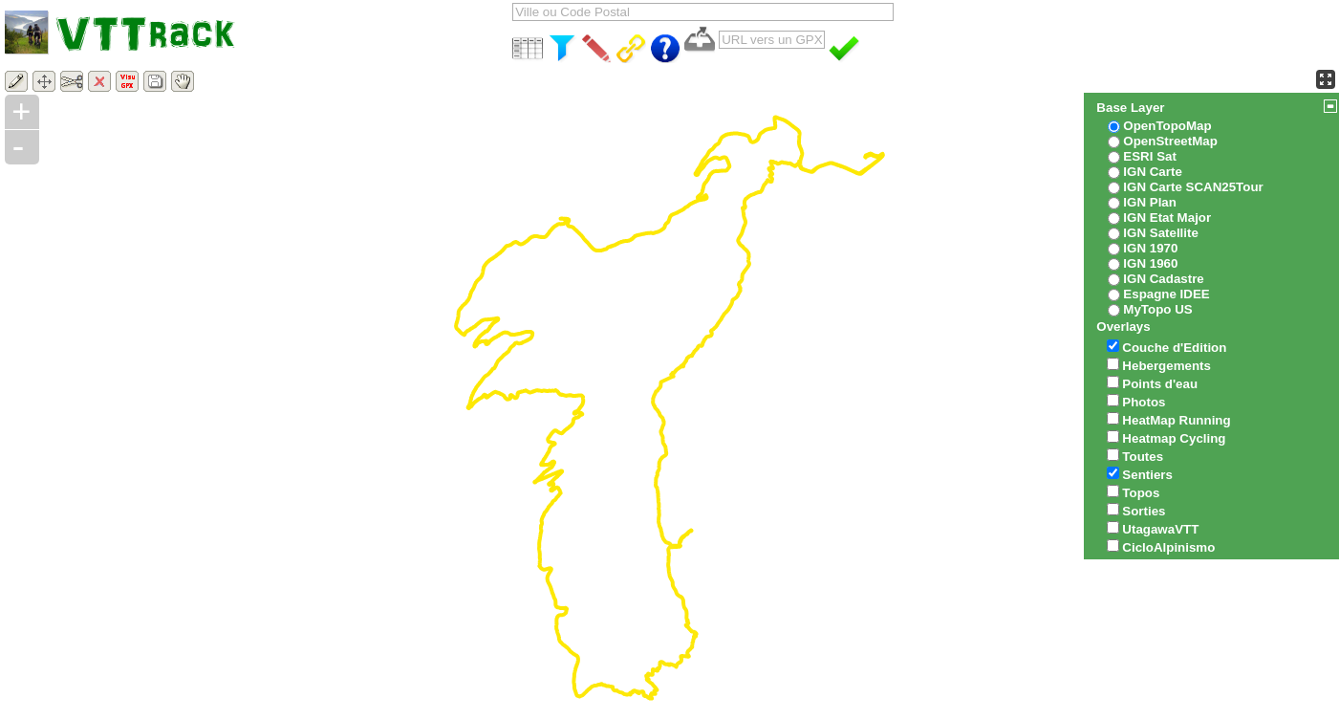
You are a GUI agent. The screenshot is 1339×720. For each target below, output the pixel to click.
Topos (1140, 493)
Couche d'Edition (1174, 347)
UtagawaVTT (1160, 529)
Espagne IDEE (1166, 294)
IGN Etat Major (1167, 217)
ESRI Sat (1150, 156)
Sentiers (1147, 475)
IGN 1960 (1150, 263)
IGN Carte (1152, 171)
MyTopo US (1157, 309)
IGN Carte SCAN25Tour (1193, 187)
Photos (1143, 402)
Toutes (1142, 456)
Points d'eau (1160, 384)
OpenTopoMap (1167, 126)
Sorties (1143, 511)
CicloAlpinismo (1168, 547)
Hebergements (1166, 366)
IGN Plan (1150, 202)
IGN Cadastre (1163, 279)
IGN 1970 (1150, 248)
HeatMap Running (1176, 420)
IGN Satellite (1161, 233)
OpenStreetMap (1170, 141)
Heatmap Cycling (1173, 438)
